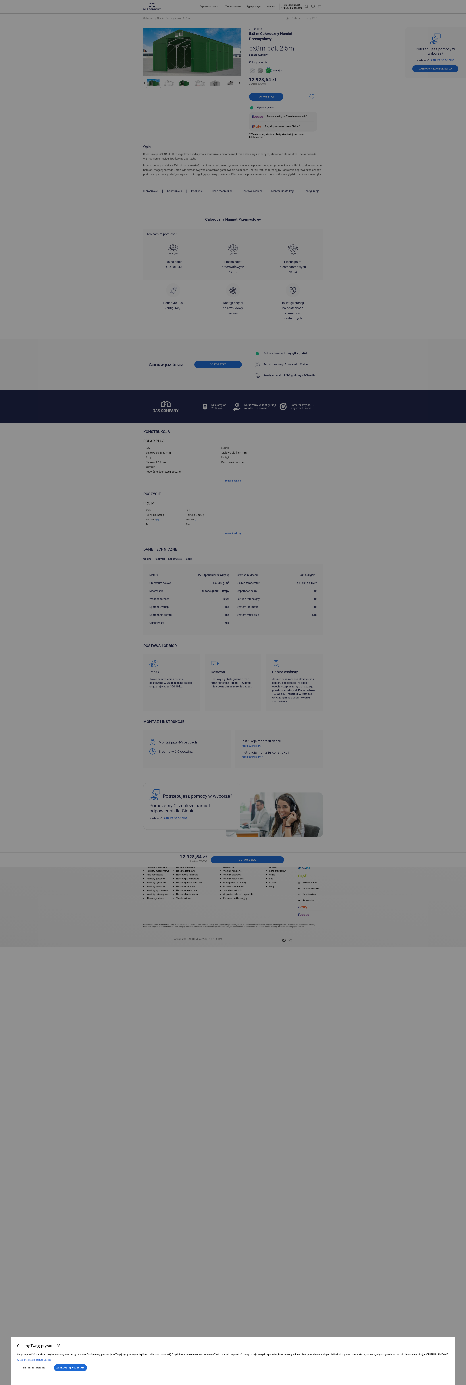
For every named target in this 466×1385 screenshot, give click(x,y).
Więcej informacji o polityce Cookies (34, 1360)
